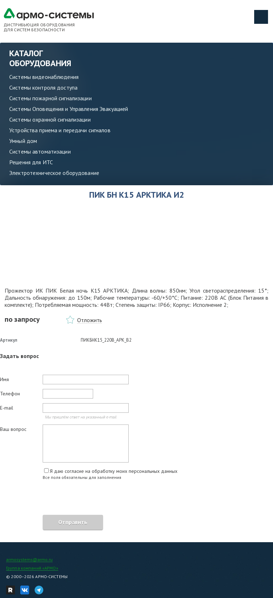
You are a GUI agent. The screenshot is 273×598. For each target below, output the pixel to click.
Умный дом (23, 140)
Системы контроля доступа (43, 87)
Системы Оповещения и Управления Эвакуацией (68, 108)
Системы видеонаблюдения (44, 76)
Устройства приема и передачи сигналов (60, 130)
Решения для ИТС (31, 162)
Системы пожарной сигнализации (50, 98)
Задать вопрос (19, 355)
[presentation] (54, 498)
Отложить (89, 320)
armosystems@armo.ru (29, 559)
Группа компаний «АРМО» (32, 568)
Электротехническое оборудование (54, 172)
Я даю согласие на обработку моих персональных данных (113, 471)
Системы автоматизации (40, 151)
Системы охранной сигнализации (50, 119)
